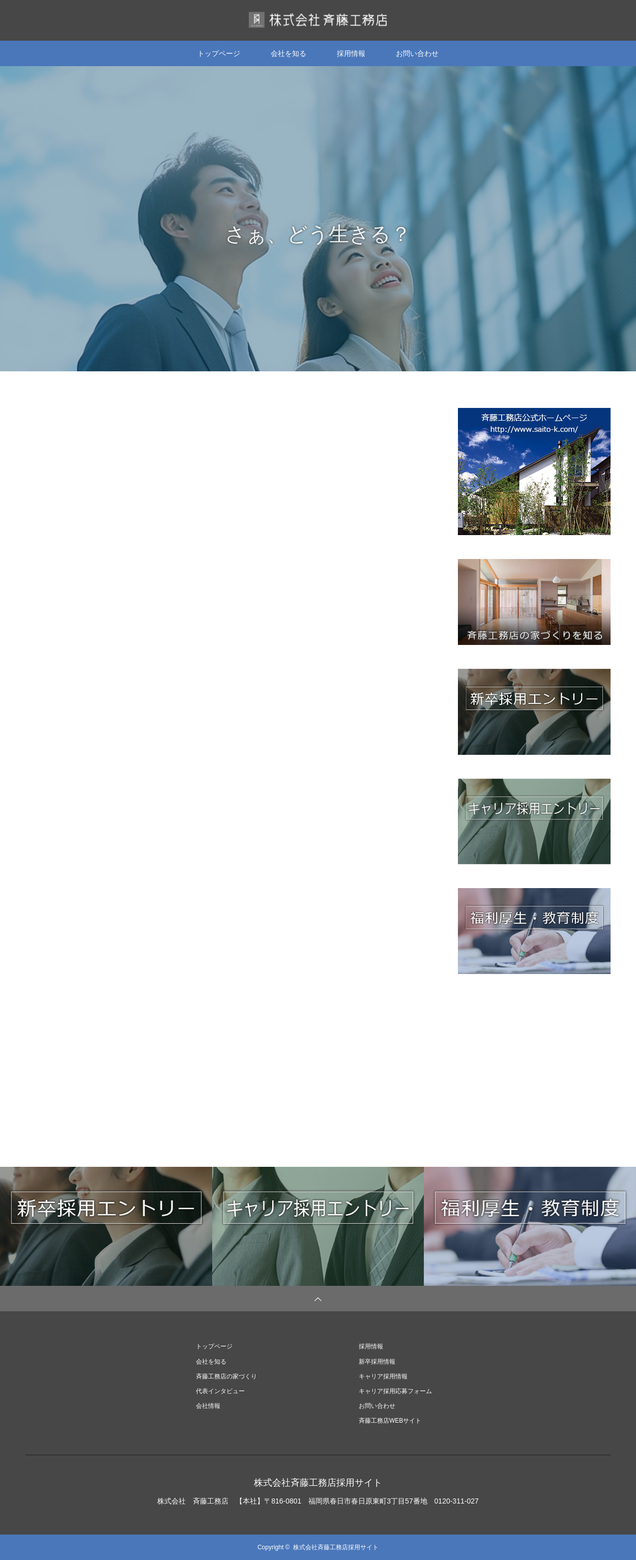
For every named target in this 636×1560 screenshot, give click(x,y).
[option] (318, 218)
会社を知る (288, 53)
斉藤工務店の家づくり (226, 1376)
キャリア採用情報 (383, 1376)
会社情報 (208, 1405)
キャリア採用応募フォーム (395, 1391)
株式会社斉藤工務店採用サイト (318, 1483)
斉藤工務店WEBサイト (390, 1420)
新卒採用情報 (377, 1361)
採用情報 (351, 53)
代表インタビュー (220, 1391)
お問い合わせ (417, 53)
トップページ (218, 53)
